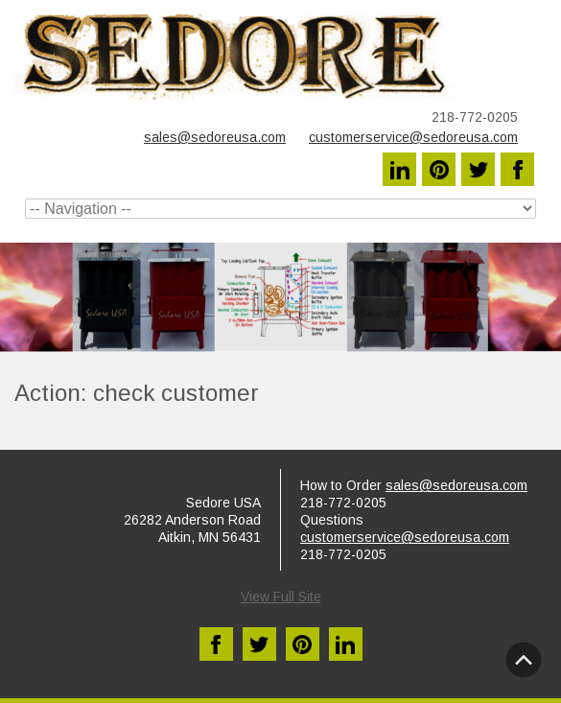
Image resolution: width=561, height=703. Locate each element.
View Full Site (281, 596)
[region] (280, 297)
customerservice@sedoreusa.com (413, 137)
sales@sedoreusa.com (215, 137)
